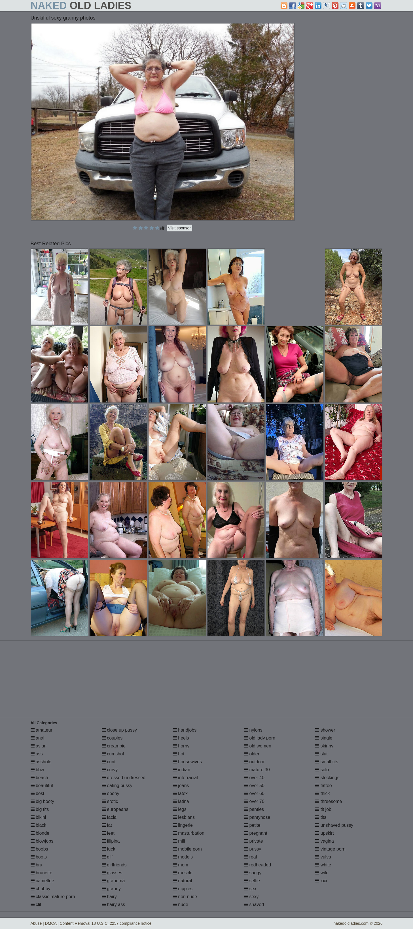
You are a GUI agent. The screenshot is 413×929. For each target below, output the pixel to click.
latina (181, 801)
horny (181, 745)
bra (37, 864)
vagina (324, 841)
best (38, 793)
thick (322, 793)
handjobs (184, 730)
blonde (40, 833)
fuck (108, 849)
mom (180, 864)
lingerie (183, 825)
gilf (107, 857)
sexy (251, 896)
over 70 (254, 801)
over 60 (254, 793)
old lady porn (259, 738)
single (323, 738)
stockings (327, 777)
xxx (321, 880)
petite (252, 825)
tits (320, 817)
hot (179, 753)
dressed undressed (124, 777)
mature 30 (257, 769)
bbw (37, 769)
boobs (39, 849)
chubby (40, 888)
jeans (181, 785)
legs (180, 809)
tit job (323, 809)
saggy (252, 872)
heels (181, 738)
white (323, 864)
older (251, 753)
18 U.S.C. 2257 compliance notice (122, 923)
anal (38, 738)
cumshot (113, 753)
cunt (109, 761)
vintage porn (330, 849)
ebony (110, 793)
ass (37, 753)
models (183, 857)
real (250, 857)
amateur (41, 730)
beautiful (42, 785)
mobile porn (187, 849)
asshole (41, 761)
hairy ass (113, 904)
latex (180, 793)
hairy (109, 896)
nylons (253, 730)
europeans (115, 809)
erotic (110, 801)
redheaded (257, 864)
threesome (328, 801)
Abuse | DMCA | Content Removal (60, 923)
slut (321, 753)
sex (250, 888)
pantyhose (257, 817)
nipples (182, 888)
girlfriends (114, 864)
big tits (40, 809)
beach (39, 777)
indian (181, 769)
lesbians (184, 817)
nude (180, 904)
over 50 (254, 785)
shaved (254, 904)
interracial (185, 777)
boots (39, 857)
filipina (111, 841)
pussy (252, 849)
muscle (182, 872)
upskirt (324, 833)
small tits (326, 761)
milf (179, 841)
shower (325, 730)
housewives (187, 761)
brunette (41, 872)
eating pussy (117, 785)
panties (254, 809)
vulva (323, 857)
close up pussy (119, 730)
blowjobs (42, 841)
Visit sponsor (179, 228)
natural (182, 880)
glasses (112, 872)
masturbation (188, 833)
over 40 (254, 777)
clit (36, 904)
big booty (42, 801)
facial (110, 817)
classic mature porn (53, 896)
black (38, 825)
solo (322, 769)
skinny (324, 745)
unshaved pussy (334, 825)
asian (39, 745)
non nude (185, 896)
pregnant (255, 833)
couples (112, 738)
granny (111, 888)
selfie (252, 880)
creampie (114, 745)
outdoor (254, 761)
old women (257, 745)
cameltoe (42, 880)
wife (322, 872)
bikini (38, 817)
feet (108, 833)
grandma (113, 880)
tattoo (323, 785)
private (253, 841)
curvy (110, 769)
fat (107, 825)
